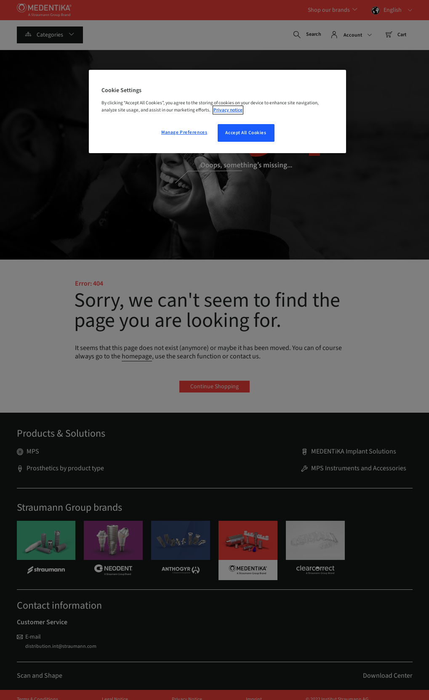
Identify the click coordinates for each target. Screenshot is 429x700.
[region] (217, 111)
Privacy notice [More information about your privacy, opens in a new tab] (227, 110)
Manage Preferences (184, 132)
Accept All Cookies (245, 132)
